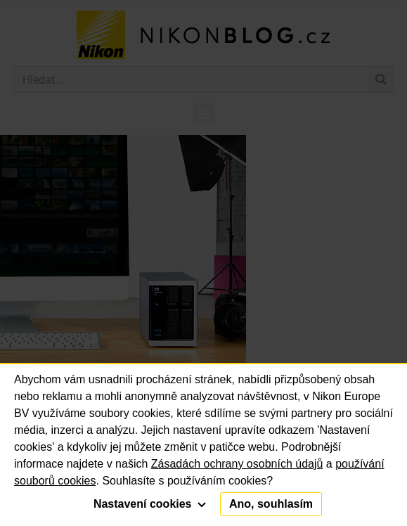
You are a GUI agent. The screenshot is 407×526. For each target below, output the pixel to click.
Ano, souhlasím (271, 504)
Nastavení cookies (149, 504)
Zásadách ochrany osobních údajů (237, 464)
